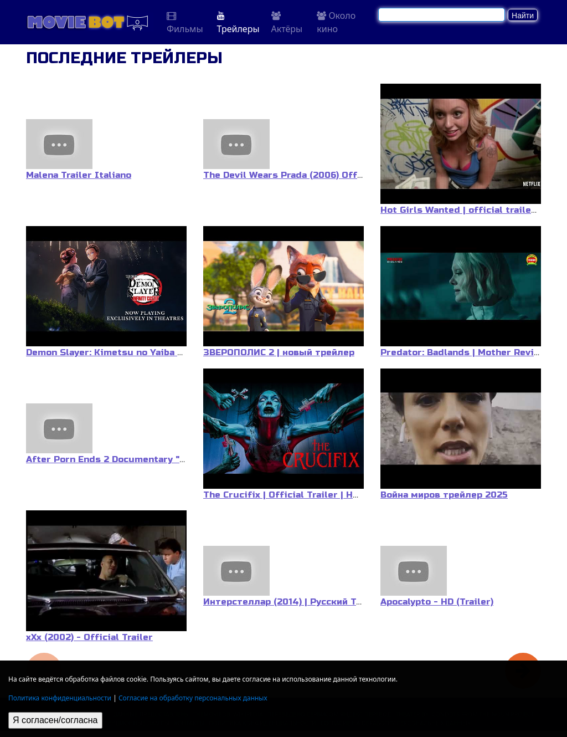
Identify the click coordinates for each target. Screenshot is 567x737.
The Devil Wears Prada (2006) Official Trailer (307, 175)
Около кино (336, 22)
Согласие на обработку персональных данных (192, 698)
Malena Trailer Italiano (78, 175)
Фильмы (185, 23)
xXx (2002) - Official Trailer (89, 637)
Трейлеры (238, 23)
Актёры (287, 23)
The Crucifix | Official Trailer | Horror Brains (306, 495)
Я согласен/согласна (55, 720)
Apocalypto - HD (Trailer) (436, 602)
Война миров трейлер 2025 (444, 495)
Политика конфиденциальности (59, 698)
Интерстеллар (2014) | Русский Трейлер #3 (304, 602)
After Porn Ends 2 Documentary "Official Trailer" (139, 459)
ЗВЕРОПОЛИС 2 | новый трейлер (278, 352)
